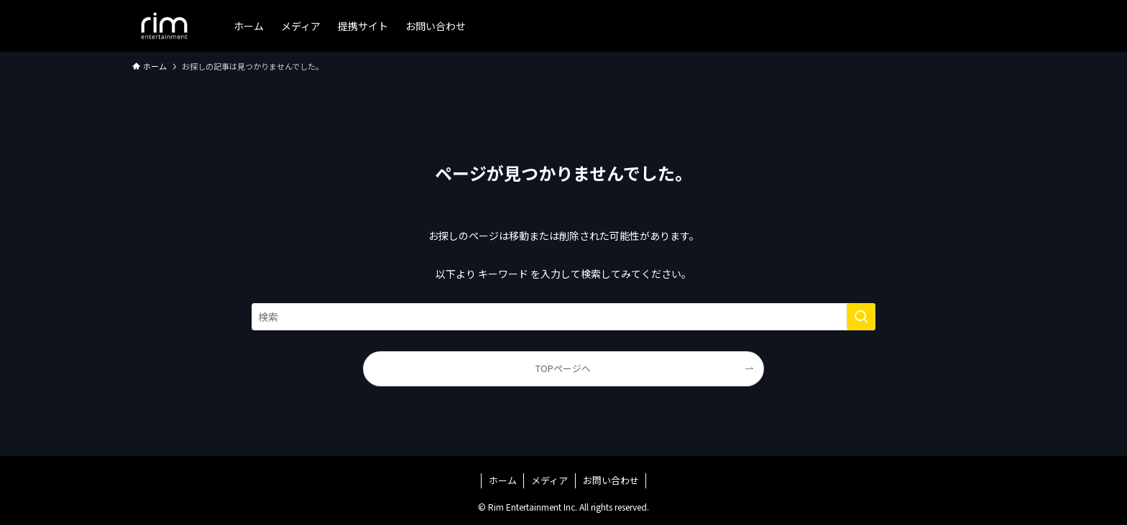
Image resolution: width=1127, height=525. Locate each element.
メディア (549, 480)
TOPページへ (563, 368)
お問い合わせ (611, 480)
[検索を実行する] (861, 316)
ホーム (503, 480)
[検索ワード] (563, 316)
